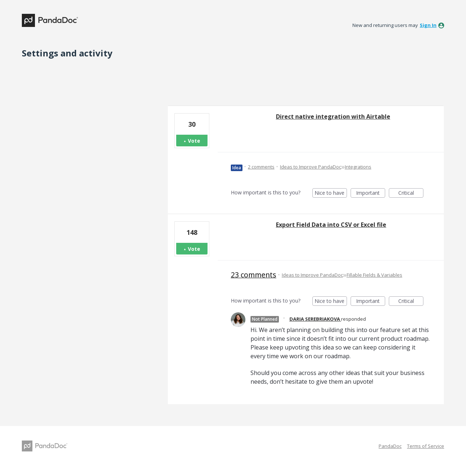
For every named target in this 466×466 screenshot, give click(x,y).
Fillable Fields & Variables (374, 275)
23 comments (253, 275)
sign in (428, 25)
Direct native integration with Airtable (333, 116)
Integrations (358, 166)
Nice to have (331, 193)
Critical (410, 193)
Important (370, 193)
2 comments (261, 166)
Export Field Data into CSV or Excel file (331, 225)
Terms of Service (425, 446)
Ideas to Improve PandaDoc (310, 166)
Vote (194, 140)
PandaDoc (390, 446)
